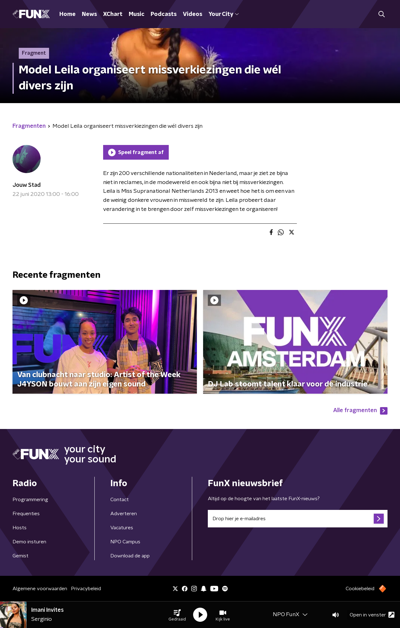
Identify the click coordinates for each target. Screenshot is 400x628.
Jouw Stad (26, 185)
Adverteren (123, 513)
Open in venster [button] (372, 615)
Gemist (20, 555)
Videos (192, 14)
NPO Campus (125, 541)
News (89, 14)
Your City (223, 14)
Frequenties (26, 513)
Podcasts (164, 14)
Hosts (19, 527)
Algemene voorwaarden (39, 588)
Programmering (30, 499)
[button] (177, 615)
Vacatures (121, 527)
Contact (119, 499)
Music (136, 14)
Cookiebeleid (360, 588)
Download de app (130, 555)
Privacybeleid (86, 588)
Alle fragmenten (360, 411)
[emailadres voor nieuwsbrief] (298, 518)
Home (67, 14)
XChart (112, 14)
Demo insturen (29, 541)
